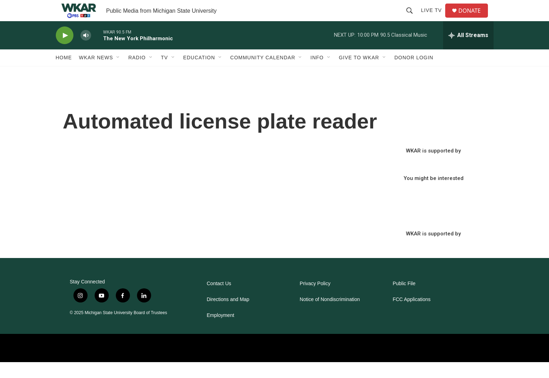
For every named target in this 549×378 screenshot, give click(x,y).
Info (316, 73)
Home (64, 73)
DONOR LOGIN (414, 73)
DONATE (473, 18)
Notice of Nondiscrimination (330, 315)
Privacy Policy (315, 299)
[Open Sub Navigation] (118, 73)
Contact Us (219, 299)
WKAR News (96, 73)
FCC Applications (411, 315)
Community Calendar (262, 73)
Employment (220, 331)
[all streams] (468, 51)
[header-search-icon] (412, 18)
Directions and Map (228, 315)
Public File (404, 299)
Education (199, 73)
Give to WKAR (359, 73)
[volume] (86, 51)
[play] (64, 51)
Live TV (434, 18)
